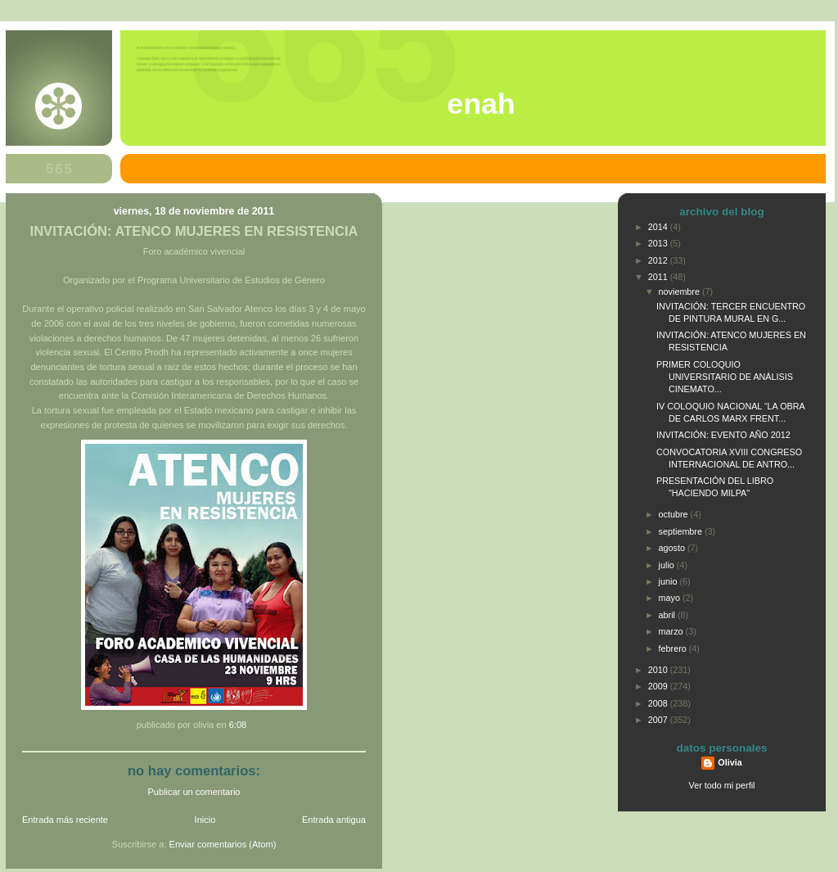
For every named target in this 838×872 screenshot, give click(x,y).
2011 (659, 277)
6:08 (238, 725)
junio (669, 581)
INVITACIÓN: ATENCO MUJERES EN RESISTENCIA (194, 231)
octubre (675, 514)
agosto (673, 548)
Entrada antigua (334, 820)
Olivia (729, 762)
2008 (659, 703)
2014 (659, 227)
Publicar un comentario (194, 792)
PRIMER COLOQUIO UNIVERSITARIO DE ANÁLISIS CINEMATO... (724, 376)
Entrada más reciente (65, 820)
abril (668, 615)
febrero (674, 648)
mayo (671, 598)
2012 (659, 260)
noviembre (680, 291)
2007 (659, 720)
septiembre (682, 531)
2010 (659, 670)
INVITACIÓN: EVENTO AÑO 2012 (723, 435)
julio (668, 565)
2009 (659, 686)
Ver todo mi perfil (722, 785)
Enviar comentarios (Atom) (223, 844)
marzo (672, 631)
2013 (659, 243)
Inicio (205, 820)
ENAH (481, 104)
